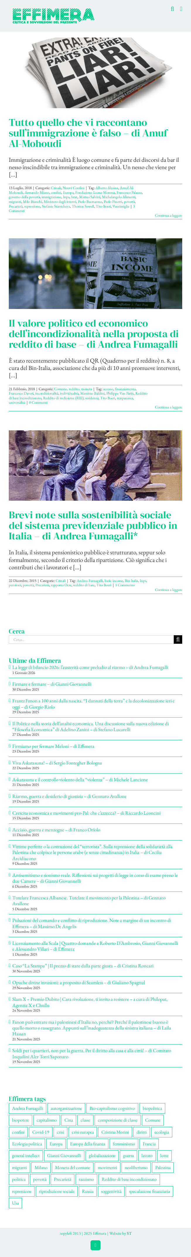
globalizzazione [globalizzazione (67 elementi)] (102, 1155)
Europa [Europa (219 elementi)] (56, 1144)
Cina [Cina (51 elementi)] (68, 1120)
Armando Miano (37, 192)
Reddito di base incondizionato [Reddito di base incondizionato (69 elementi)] (129, 1179)
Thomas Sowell (83, 206)
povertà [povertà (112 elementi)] (39, 1179)
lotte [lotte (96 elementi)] (164, 1155)
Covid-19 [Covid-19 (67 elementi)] (40, 1132)
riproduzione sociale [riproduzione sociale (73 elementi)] (56, 1191)
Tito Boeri (103, 206)
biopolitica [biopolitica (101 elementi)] (152, 1108)
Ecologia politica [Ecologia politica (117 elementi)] (27, 1144)
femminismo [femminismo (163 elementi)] (124, 1144)
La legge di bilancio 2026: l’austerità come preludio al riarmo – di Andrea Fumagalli (90, 667)
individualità (69, 393)
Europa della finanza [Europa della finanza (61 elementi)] (87, 1144)
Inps (66, 196)
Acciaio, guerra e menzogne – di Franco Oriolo (56, 829)
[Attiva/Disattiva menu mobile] (181, 9)
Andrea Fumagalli (90, 580)
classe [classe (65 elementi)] (85, 1120)
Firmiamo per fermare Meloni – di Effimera (53, 746)
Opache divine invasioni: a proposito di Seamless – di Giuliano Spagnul (78, 982)
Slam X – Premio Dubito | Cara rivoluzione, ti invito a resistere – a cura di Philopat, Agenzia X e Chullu (90, 1002)
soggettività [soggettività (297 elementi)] (111, 1191)
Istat (74, 196)
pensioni (15, 584)
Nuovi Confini (73, 187)
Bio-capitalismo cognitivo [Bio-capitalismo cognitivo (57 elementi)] (112, 1108)
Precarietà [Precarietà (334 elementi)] (62, 1179)
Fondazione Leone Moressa (95, 192)
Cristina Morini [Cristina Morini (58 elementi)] (115, 1132)
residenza (91, 397)
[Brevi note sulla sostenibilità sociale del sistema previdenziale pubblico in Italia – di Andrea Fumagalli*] (95, 465)
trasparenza (125, 397)
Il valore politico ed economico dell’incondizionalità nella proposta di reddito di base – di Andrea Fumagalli (94, 333)
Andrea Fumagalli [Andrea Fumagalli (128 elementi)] (27, 1108)
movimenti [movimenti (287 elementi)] (107, 1167)
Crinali (56, 187)
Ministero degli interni (60, 201)
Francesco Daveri (21, 393)
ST (129, 1233)
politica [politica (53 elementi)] (18, 1179)
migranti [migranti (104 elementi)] (19, 1167)
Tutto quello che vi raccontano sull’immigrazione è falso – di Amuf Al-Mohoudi (88, 132)
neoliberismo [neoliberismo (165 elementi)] (136, 1167)
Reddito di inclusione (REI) (63, 397)
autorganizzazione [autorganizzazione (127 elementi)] (66, 1108)
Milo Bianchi (32, 201)
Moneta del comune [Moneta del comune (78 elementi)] (72, 1167)
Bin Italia (131, 580)
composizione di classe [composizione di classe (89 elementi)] (117, 1120)
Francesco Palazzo (129, 192)
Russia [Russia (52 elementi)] (87, 1191)
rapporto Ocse (61, 584)
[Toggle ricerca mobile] (172, 9)
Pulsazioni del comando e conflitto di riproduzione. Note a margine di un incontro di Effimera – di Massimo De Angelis (91, 923)
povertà (129, 201)
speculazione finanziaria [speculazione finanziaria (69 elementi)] (149, 1191)
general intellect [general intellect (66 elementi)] (26, 1155)
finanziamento (125, 388)
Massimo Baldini (92, 393)
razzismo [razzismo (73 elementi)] (86, 1179)
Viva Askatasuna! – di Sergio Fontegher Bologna (57, 763)
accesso (108, 388)
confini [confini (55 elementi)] (18, 1132)
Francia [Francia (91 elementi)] (149, 1144)
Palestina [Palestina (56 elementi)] (162, 1167)
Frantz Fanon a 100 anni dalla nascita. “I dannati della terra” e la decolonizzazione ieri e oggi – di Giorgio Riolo (93, 703)
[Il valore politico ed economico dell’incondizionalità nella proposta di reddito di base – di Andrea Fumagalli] (95, 273)
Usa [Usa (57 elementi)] (15, 1203)
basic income (114, 580)
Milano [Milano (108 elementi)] (41, 1167)
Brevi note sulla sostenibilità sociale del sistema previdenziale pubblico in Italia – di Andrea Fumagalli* (93, 525)
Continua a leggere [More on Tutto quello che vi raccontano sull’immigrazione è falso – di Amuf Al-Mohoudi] (168, 215)
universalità (17, 402)
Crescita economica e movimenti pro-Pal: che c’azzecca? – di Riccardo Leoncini (86, 813)
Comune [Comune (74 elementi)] (153, 1120)
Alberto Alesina (106, 187)
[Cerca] (178, 639)
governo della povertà (24, 196)
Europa (68, 192)
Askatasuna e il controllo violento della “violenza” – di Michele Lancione (80, 779)
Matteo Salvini (89, 196)
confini (56, 192)
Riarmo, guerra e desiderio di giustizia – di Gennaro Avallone (69, 796)
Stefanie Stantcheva (56, 206)
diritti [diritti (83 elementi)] (142, 1132)
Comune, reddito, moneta (73, 388)
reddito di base (84, 584)
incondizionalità (46, 393)
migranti (15, 201)
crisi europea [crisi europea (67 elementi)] (83, 1132)
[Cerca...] (91, 639)
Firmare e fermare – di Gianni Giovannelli (51, 684)
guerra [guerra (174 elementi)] (128, 1155)
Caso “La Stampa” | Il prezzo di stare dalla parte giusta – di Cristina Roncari (83, 965)
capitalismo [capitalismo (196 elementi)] (47, 1120)
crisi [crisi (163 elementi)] (60, 1132)
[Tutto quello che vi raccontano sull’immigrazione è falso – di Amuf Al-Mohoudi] (95, 73)
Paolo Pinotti (113, 201)
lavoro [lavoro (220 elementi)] (147, 1155)
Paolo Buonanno (90, 201)
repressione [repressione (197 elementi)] (21, 1191)
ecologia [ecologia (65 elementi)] (161, 1132)
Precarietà (16, 206)
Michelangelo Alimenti (118, 196)
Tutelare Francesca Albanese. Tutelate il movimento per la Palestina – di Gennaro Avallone (89, 900)
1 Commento (124, 584)
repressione (32, 206)
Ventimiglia (120, 206)
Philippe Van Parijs (120, 393)
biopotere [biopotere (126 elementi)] (20, 1120)
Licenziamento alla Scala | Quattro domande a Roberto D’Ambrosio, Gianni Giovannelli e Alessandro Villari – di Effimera (95, 946)
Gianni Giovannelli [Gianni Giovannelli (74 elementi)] (64, 1155)
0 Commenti (38, 402)
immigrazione (51, 196)
